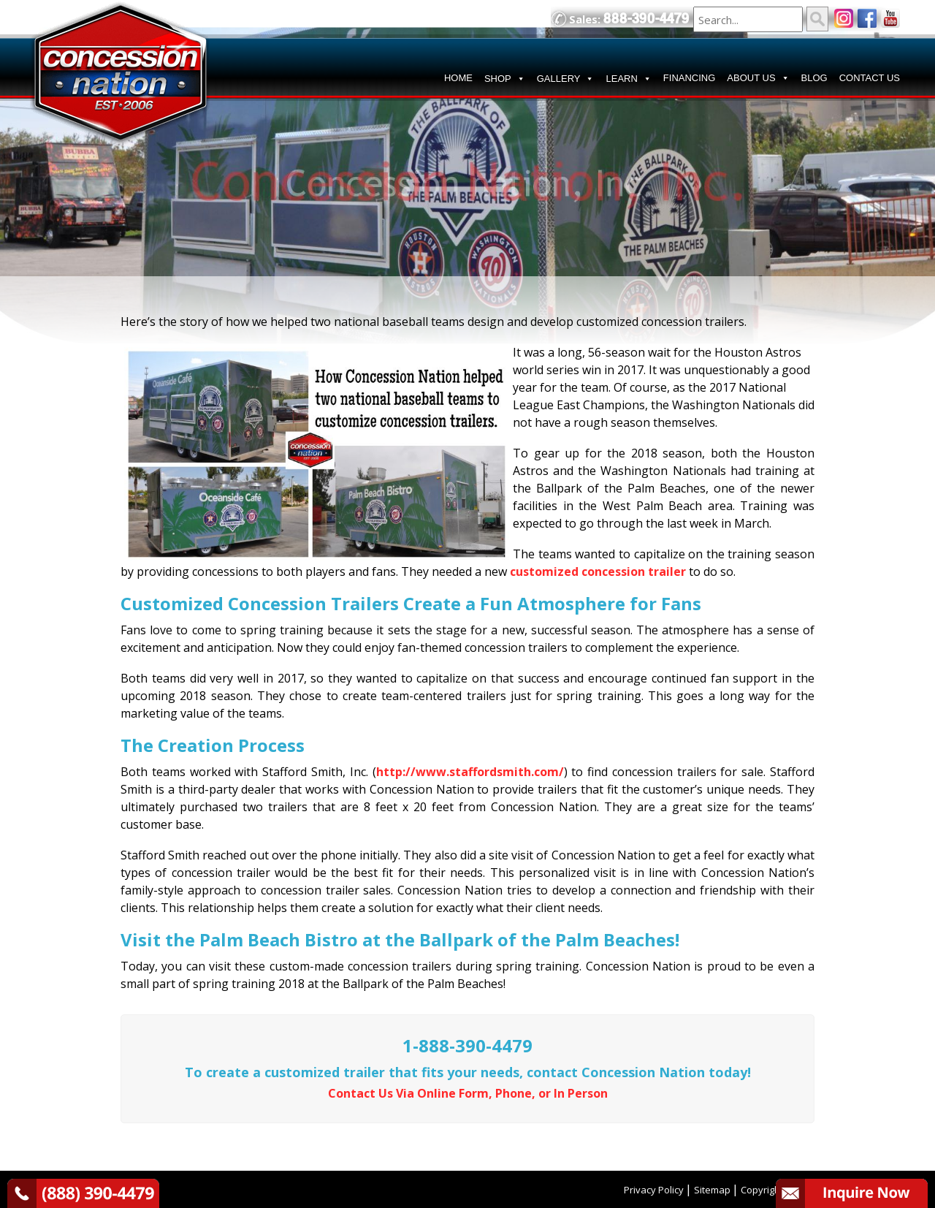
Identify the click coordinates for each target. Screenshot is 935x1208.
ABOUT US (758, 78)
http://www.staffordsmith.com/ (470, 772)
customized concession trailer (598, 571)
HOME (458, 77)
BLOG (814, 77)
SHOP (504, 79)
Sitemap (712, 1189)
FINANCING (689, 77)
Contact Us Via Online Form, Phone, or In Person (468, 1093)
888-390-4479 (646, 18)
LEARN (628, 79)
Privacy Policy (654, 1189)
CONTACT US (869, 77)
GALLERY (566, 79)
